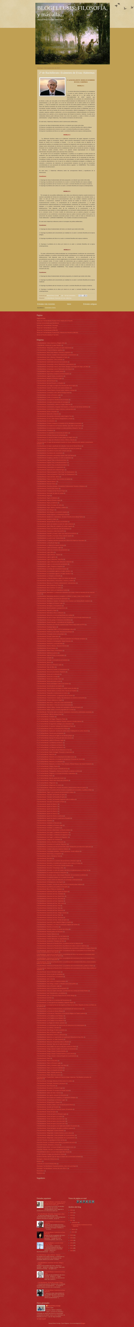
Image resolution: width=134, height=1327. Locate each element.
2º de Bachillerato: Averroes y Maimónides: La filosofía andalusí (54, 830)
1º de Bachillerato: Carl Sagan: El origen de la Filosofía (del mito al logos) (56, 385)
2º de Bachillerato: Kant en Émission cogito (48, 986)
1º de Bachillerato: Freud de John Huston (48, 488)
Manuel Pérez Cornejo (54, 1305)
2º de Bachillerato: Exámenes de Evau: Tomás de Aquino (52, 920)
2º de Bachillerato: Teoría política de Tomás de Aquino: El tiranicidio (54, 1109)
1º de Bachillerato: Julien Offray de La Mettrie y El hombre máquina (54, 526)
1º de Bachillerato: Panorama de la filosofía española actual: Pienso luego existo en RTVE (61, 624)
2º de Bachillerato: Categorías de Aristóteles (48, 839)
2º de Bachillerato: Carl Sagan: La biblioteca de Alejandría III (53, 834)
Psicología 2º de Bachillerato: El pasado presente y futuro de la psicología (56, 1166)
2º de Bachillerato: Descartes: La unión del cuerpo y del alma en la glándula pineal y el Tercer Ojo (62, 870)
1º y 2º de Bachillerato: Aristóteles (46, 716)
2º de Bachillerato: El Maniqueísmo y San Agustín (50, 882)
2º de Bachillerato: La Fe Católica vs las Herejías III (50, 1020)
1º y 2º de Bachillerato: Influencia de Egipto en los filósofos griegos (54, 735)
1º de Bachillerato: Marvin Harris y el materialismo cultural (52, 590)
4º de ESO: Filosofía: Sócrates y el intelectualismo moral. (52, 1149)
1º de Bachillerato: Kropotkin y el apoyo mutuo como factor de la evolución (56, 533)
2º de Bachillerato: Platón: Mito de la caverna (49, 1075)
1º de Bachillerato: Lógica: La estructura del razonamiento (52, 564)
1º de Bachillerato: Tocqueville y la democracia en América (52, 693)
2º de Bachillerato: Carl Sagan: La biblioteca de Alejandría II (52, 832)
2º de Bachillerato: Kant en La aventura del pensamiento (52, 988)
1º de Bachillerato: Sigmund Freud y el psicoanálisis (50, 655)
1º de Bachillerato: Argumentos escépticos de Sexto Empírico (53, 373)
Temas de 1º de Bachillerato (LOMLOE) (47, 330)
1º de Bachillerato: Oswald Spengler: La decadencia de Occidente (54, 622)
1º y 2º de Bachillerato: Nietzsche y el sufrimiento (50, 761)
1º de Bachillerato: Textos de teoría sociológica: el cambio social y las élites (57, 688)
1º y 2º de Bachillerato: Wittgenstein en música (49, 785)
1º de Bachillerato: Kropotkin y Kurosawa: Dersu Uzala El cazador (54, 535)
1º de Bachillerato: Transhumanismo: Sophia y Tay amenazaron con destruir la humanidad (61, 698)
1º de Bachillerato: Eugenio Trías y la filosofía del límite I (52, 460)
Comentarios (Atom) (50, 307)
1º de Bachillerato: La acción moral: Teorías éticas (50, 538)
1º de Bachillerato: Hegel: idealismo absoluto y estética (51, 507)
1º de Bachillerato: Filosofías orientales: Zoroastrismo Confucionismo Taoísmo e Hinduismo (61, 486)
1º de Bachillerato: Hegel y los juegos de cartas (49, 505)
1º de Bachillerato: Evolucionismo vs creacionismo (50, 467)
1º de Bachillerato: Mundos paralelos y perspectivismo (51, 608)
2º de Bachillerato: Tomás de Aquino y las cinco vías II (51, 1121)
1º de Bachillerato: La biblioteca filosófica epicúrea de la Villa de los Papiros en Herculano (60, 540)
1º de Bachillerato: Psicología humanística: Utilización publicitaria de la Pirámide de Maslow (61, 638)
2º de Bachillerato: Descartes (44, 858)
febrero (74, 1229)
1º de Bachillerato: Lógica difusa (45, 552)
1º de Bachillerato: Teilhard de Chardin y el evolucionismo (52, 669)
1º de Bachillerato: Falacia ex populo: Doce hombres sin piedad (53, 479)
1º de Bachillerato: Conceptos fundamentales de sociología (52, 402)
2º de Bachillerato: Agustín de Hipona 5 (47, 813)
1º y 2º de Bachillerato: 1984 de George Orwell (49, 714)
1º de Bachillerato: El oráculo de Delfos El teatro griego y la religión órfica (56, 437)
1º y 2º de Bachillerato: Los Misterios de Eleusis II (50, 745)
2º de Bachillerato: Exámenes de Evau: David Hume (50, 896)
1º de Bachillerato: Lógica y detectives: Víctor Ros (50, 559)
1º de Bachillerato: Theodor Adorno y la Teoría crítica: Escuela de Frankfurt (56, 690)
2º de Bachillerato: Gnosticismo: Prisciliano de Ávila (50, 941)
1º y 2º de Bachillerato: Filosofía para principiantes (50, 733)
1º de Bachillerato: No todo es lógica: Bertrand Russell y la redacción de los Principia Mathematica (63, 617)
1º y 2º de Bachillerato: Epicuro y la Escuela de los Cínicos (52, 728)
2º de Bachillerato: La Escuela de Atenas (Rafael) (50, 1011)
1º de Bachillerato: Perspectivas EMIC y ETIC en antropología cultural (55, 629)
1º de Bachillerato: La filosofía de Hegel (47, 543)
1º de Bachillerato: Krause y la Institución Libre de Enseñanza (53, 528)
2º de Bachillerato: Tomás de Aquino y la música (49, 1116)
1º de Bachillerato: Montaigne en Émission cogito (50, 603)
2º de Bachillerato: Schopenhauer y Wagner (48, 1102)
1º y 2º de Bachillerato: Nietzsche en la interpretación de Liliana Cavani (55, 757)
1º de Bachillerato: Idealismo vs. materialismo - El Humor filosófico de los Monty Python (60, 517)
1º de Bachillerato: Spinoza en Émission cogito (49, 664)
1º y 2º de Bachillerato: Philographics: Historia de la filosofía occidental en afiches (58, 771)
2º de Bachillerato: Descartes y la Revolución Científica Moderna (54, 865)
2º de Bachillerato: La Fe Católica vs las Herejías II (50, 1018)
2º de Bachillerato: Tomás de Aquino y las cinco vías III (51, 1123)
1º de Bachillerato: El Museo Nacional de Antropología (51, 435)
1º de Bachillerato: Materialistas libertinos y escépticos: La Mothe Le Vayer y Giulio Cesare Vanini (62, 596)
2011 (71, 1248)
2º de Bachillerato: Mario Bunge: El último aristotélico (51, 1030)
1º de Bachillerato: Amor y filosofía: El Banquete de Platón (52, 357)
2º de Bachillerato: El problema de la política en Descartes (52, 886)
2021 (71, 1210)
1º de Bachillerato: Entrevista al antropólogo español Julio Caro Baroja (55, 455)
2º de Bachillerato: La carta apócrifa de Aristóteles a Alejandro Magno (55, 1002)
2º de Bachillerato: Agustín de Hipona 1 (47, 804)
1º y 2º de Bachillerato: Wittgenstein (46, 783)
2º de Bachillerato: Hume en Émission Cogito (49, 972)
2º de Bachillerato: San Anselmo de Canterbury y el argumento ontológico (56, 1097)
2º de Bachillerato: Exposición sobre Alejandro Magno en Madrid (54, 922)
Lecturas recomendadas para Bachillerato (48, 323)
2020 (71, 1212)
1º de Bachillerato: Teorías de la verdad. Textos (49, 679)
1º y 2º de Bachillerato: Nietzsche (45, 754)
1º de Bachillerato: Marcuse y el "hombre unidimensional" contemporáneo (56, 583)
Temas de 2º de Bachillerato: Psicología (47, 325)
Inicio (69, 304)
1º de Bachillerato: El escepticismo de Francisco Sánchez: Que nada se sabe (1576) (59, 425)
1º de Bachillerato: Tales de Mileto (46, 667)
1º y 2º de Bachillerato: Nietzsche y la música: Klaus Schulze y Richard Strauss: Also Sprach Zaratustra (64, 764)
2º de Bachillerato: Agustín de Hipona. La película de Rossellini (53, 818)
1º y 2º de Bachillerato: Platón (45, 775)
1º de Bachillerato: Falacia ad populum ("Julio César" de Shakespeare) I (56, 472)
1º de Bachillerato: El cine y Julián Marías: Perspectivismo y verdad (54, 418)
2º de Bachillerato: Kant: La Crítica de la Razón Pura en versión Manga (56, 995)
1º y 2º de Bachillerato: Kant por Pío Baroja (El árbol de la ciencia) (54, 738)
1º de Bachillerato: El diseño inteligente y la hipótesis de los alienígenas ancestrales (59, 423)
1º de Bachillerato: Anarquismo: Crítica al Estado (50, 359)
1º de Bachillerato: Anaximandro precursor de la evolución (52, 362)
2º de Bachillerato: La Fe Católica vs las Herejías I (50, 1016)
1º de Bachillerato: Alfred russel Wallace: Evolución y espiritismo (54, 352)
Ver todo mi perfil (41, 1319)
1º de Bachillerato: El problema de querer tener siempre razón (53, 450)
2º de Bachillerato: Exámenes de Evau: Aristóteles (50, 894)
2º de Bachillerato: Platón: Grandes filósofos (48, 1072)
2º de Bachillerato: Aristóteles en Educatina (48, 823)
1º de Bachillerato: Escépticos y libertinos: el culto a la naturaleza (54, 457)
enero (73, 1232)
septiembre (75, 1222)
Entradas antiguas (90, 304)
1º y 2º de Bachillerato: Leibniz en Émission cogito (50, 740)
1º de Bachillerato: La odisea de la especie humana (50, 545)
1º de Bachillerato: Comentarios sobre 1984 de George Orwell (53, 392)
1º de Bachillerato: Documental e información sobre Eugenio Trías (54, 416)
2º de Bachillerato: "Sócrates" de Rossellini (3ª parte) (51, 797)
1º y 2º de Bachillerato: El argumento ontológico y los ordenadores (54, 724)
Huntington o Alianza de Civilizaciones (47, 1159)
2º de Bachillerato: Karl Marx (44, 997)
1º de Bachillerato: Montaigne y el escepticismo (49, 605)
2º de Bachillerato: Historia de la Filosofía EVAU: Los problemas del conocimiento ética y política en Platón (65, 965)
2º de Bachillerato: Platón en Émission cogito (49, 1063)
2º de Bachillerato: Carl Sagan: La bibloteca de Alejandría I (52, 837)
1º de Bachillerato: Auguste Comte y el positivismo (50, 376)
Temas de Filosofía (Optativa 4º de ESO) (47, 335)
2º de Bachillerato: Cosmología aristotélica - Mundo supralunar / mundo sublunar (58, 851)
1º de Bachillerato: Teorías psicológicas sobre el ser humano (53, 683)
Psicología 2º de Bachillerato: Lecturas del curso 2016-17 (52, 1168)
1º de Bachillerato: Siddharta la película (47, 653)
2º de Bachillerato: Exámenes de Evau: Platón (49, 915)
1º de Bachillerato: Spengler (44, 657)
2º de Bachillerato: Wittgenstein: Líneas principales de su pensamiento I (56, 1135)
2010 (71, 1250)
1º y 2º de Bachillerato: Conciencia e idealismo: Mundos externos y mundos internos (59, 721)
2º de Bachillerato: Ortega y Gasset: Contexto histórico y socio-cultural (55, 1053)
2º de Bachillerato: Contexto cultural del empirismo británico (52, 849)
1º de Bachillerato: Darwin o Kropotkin (47, 411)
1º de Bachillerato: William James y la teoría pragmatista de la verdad (55, 709)
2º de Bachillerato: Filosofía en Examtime (48, 927)
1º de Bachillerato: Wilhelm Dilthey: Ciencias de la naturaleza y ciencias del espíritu (59, 707)
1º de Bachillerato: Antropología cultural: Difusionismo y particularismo (55, 364)
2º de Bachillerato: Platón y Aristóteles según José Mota (51, 1065)
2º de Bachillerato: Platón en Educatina (47, 1060)
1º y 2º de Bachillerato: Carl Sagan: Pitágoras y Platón (51, 719)
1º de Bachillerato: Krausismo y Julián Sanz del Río (50, 531)
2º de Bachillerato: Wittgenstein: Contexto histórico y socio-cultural (54, 1133)
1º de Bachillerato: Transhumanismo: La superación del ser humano (55, 695)
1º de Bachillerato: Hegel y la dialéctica (47, 502)
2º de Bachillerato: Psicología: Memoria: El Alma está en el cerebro (54, 1081)
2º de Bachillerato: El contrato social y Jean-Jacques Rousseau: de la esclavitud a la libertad (61, 875)
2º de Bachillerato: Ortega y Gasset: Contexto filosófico (51, 1051)
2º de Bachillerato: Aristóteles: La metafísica (48, 827)
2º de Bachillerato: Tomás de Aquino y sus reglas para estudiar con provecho (57, 1126)
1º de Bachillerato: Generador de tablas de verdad (50, 493)
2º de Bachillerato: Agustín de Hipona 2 (47, 806)
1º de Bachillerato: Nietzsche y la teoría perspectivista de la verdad (54, 615)
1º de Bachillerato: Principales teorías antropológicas (51, 634)
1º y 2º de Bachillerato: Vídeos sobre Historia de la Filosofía (52, 780)
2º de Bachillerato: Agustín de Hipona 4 (47, 811)
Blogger (83, 1323)
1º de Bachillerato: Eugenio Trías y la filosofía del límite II (52, 462)
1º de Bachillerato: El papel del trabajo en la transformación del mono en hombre (58, 448)
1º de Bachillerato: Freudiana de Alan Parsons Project (51, 491)
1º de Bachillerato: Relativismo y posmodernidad (50, 643)
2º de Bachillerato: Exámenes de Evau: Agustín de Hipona (52, 891)
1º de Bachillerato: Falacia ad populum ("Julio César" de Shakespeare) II (56, 474)
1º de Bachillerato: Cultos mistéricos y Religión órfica (51, 343)
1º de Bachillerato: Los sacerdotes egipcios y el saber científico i (54, 571)
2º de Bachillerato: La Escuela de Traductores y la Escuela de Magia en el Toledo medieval (61, 1013)
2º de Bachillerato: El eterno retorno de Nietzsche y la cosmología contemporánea (58, 879)
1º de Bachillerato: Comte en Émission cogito (49, 395)
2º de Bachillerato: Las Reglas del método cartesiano (51, 1023)
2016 (71, 1235)
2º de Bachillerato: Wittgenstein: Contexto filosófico (50, 1130)
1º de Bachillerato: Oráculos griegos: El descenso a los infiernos (54, 620)
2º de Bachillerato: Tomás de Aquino (46, 1111)
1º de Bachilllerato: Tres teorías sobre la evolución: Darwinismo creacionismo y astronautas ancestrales (64, 712)
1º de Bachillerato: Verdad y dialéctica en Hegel (49, 700)
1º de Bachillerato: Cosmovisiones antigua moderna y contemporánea (55, 409)
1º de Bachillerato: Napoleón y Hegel (46, 610)
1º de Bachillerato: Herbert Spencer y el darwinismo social (52, 514)
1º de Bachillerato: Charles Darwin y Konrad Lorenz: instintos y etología (56, 390)
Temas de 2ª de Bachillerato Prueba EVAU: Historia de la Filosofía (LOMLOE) (57, 332)
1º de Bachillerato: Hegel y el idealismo (47, 498)
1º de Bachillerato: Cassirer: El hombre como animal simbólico (53, 388)
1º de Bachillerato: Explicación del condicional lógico (51, 469)
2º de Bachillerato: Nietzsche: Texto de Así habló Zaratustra (52, 1044)
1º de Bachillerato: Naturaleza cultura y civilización (50, 612)
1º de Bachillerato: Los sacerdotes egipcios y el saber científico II (54, 573)
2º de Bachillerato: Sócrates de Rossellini (48, 1107)
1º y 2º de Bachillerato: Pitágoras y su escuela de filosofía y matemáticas (56, 773)
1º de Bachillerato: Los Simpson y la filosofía (48, 576)
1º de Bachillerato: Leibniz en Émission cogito (49, 547)
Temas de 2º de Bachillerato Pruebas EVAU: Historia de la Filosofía (54, 320)
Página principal (41, 318)
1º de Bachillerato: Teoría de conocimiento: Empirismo (51, 672)
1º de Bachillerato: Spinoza (44, 662)
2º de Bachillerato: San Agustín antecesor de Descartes (51, 1095)
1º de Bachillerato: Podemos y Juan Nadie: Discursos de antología (54, 631)
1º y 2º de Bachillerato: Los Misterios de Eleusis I (50, 742)
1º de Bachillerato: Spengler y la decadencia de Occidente (52, 660)
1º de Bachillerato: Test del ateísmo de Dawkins (49, 686)
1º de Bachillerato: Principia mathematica (48, 636)
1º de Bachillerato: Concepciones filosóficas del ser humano (53, 399)
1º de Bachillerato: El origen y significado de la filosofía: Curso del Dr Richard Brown (59, 446)
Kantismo (39, 1161)
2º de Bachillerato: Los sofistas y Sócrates (48, 1027)
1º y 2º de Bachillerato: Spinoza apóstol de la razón (50, 778)
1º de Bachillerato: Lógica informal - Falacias (48, 554)
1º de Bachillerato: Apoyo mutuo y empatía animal (50, 371)
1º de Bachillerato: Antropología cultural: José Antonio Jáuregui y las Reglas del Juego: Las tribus (62, 366)
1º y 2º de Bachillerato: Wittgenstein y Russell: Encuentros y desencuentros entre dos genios (61, 787)
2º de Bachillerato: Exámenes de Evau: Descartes (50, 898)
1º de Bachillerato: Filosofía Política (46, 483)
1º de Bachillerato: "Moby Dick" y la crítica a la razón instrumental (54, 347)
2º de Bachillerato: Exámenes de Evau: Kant (48, 905)
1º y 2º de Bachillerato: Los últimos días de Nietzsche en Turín (53, 749)
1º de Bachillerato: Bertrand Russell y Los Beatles (50, 383)
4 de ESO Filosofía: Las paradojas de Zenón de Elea (51, 1140)
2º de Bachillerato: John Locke (45, 979)
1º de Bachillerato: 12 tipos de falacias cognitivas (50, 350)
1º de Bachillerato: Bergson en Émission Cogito (49, 378)
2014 (71, 1240)
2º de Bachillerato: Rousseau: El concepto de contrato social (53, 1090)
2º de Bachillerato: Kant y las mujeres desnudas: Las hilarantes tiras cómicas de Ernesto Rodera (62, 990)
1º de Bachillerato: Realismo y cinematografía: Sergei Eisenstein (54, 641)
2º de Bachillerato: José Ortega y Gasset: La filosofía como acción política (56, 983)
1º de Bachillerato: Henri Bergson (45, 509)
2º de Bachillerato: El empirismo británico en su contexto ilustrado (54, 877)
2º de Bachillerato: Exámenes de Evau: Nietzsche (50, 910)
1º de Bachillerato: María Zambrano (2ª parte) (49, 587)
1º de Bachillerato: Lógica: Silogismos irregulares (50, 566)
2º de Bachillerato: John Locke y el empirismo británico (51, 981)
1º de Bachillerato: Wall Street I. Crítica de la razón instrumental (54, 702)
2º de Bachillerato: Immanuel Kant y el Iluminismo (50, 976)
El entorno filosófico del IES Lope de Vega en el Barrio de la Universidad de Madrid (59, 1156)
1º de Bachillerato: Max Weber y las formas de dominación (52, 598)
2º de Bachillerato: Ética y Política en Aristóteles (49, 889)
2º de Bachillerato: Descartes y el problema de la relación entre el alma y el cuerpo (59, 863)
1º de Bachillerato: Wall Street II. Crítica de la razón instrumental (54, 705)
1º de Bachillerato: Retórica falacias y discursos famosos (52, 646)
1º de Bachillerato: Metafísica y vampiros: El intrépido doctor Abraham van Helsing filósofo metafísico (63, 601)
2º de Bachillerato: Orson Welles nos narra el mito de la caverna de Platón (56, 1046)
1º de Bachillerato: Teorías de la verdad (47, 676)
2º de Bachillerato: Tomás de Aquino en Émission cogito (51, 1114)
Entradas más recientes (46, 304)
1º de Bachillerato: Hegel (43, 495)
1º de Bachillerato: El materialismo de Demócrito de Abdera (52, 433)
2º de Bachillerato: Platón (43, 1058)
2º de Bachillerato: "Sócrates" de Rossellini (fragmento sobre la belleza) (56, 799)
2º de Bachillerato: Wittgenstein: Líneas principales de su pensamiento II (56, 1137)
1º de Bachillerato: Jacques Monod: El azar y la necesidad (52, 521)
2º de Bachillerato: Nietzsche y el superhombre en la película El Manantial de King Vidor (60, 1037)
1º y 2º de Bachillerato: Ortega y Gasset (47, 766)
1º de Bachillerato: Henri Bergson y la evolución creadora (52, 512)
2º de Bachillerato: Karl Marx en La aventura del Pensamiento (53, 1000)
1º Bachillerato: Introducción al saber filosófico (49, 345)
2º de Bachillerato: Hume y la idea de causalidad (50, 974)
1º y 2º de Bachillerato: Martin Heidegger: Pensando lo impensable (54, 752)
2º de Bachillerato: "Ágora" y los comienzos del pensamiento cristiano (55, 792)
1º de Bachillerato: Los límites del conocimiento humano (52, 569)
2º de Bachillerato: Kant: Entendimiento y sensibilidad (51, 993)
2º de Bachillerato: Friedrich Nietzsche (47, 934)
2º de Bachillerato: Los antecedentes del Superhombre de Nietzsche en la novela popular (60, 1025)
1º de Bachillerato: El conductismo (46, 421)
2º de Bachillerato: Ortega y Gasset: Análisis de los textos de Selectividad (56, 1049)
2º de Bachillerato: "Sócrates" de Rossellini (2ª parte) (51, 794)
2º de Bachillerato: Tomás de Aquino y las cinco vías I (51, 1118)
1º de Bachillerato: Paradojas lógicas (46, 627)
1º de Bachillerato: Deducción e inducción (48, 414)
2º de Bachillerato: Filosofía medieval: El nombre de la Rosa (53, 929)
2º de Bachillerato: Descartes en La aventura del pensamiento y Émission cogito (58, 860)
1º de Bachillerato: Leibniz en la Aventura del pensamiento (52, 550)
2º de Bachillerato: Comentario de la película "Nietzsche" (52, 844)
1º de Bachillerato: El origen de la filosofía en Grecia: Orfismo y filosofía (56, 440)
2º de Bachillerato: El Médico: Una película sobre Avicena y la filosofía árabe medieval (59, 884)
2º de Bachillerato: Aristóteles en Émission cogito (50, 825)
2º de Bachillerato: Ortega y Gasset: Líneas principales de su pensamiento (56, 1056)
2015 (71, 1238)
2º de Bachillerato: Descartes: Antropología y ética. (50, 868)
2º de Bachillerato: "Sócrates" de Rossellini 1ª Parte (50, 801)
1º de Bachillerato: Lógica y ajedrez (46, 557)
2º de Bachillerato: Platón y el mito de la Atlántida (50, 1068)
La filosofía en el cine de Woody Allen (47, 1163)
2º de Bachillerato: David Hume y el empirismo (49, 853)
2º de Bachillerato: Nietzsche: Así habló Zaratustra (50, 1039)
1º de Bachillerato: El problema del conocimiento (50, 453)
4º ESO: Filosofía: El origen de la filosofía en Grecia (50, 1154)
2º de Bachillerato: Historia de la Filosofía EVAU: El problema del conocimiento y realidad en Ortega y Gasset (66, 948)
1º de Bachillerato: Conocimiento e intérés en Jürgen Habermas (54, 404)
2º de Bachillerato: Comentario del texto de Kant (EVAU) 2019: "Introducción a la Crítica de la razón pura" (55, 1203)
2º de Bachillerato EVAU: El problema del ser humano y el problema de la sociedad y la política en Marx (64, 790)
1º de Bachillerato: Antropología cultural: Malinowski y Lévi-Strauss (54, 369)
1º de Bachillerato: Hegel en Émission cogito (48, 500)
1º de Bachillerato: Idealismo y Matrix (46, 519)
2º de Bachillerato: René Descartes (46, 1085)
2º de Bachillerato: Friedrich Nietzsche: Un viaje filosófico (52, 938)
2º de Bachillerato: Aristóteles (44, 820)
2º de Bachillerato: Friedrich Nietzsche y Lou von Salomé (52, 936)
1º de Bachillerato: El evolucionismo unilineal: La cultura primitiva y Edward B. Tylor (59, 428)
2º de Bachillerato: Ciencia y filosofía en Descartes (50, 842)
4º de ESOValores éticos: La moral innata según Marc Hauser (53, 1152)
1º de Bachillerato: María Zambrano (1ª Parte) (49, 585)
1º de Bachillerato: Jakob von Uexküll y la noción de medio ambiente (55, 524)
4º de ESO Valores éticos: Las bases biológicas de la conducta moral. (55, 1147)
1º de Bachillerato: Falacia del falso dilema (48, 476)
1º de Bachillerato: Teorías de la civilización (48, 674)
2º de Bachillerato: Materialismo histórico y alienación (51, 1034)
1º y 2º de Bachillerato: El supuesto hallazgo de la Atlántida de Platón (55, 726)
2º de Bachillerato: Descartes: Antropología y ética (51, 1214)
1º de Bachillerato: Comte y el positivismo (48, 397)
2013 (71, 1243)
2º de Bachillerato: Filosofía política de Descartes (50, 931)
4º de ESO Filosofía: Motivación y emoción (48, 1144)
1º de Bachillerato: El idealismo (45, 430)
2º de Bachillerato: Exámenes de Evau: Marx (48, 908)
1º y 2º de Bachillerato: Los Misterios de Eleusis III (50, 747)
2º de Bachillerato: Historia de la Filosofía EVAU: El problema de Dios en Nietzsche (59, 943)
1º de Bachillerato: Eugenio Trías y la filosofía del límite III (52, 465)
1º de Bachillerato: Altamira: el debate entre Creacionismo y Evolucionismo (56, 355)
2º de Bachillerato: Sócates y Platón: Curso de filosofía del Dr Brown (55, 1104)
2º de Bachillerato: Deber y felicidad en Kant (48, 856)
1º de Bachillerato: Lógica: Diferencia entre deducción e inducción (54, 561)
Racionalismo (40, 1170)
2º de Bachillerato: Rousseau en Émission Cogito (50, 1088)
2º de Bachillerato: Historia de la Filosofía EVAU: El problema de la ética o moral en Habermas (62, 946)
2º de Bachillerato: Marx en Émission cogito (48, 1032)
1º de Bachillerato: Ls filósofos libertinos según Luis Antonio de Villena (55, 578)
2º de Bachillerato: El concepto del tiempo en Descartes (51, 872)
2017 (71, 1220)
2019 (71, 1215)
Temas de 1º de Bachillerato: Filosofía (47, 328)
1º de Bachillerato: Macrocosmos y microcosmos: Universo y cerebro (55, 580)
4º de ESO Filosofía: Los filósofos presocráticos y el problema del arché (56, 1142)
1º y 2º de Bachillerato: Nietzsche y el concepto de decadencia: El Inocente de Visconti (60, 759)
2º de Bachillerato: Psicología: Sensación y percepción (51, 1083)
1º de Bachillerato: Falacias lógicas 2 (46, 481)
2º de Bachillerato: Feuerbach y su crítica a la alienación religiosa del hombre (57, 924)
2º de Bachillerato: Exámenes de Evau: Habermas (67, 72)
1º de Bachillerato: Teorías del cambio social (48, 681)
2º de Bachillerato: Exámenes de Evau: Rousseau (50, 917)
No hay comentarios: (70, 295)
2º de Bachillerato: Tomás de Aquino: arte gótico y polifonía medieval (55, 1128)
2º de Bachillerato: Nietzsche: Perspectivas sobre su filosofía (53, 1042)
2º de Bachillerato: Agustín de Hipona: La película (50, 816)
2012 (71, 1245)
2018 (71, 1218)
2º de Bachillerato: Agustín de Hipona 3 (47, 809)
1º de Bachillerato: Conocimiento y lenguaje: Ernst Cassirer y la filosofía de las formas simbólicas (62, 407)
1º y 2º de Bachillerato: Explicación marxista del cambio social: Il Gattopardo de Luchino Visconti (62, 731)
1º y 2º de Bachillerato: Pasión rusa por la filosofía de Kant (52, 768)
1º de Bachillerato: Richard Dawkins (46, 648)
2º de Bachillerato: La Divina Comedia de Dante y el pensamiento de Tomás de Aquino (60, 1008)
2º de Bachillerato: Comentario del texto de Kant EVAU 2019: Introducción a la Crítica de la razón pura (64, 846)
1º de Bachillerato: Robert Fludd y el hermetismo (50, 650)
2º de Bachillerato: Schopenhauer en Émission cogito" (51, 1100)
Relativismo (40, 1173)
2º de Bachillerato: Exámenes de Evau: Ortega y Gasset (52, 912)
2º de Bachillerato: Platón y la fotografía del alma (50, 1070)
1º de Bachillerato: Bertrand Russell (46, 381)
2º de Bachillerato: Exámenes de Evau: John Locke (50, 903)
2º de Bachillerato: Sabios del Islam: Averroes (49, 1092)
